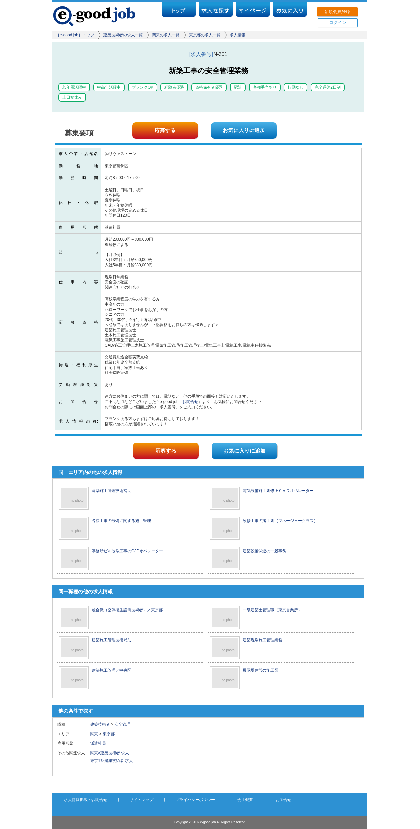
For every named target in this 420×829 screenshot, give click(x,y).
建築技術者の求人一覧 (123, 35)
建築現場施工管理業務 (262, 640)
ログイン (337, 22)
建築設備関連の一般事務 (264, 551)
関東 (94, 734)
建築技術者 (100, 724)
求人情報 (237, 35)
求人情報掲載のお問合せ (85, 800)
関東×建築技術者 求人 (109, 753)
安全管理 (122, 724)
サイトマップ (141, 800)
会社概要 (245, 800)
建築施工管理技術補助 (111, 490)
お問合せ (190, 401)
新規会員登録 (337, 11)
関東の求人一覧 (165, 35)
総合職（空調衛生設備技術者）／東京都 (127, 610)
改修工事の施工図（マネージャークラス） (280, 520)
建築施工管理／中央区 (111, 670)
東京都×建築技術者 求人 (111, 760)
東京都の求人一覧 (204, 35)
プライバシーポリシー (195, 800)
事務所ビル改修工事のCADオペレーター (127, 551)
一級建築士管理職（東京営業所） (272, 610)
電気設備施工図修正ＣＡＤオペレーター (278, 490)
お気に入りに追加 (244, 130)
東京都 (109, 734)
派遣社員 (100, 743)
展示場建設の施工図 (260, 670)
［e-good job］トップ (75, 35)
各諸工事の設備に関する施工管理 (121, 520)
